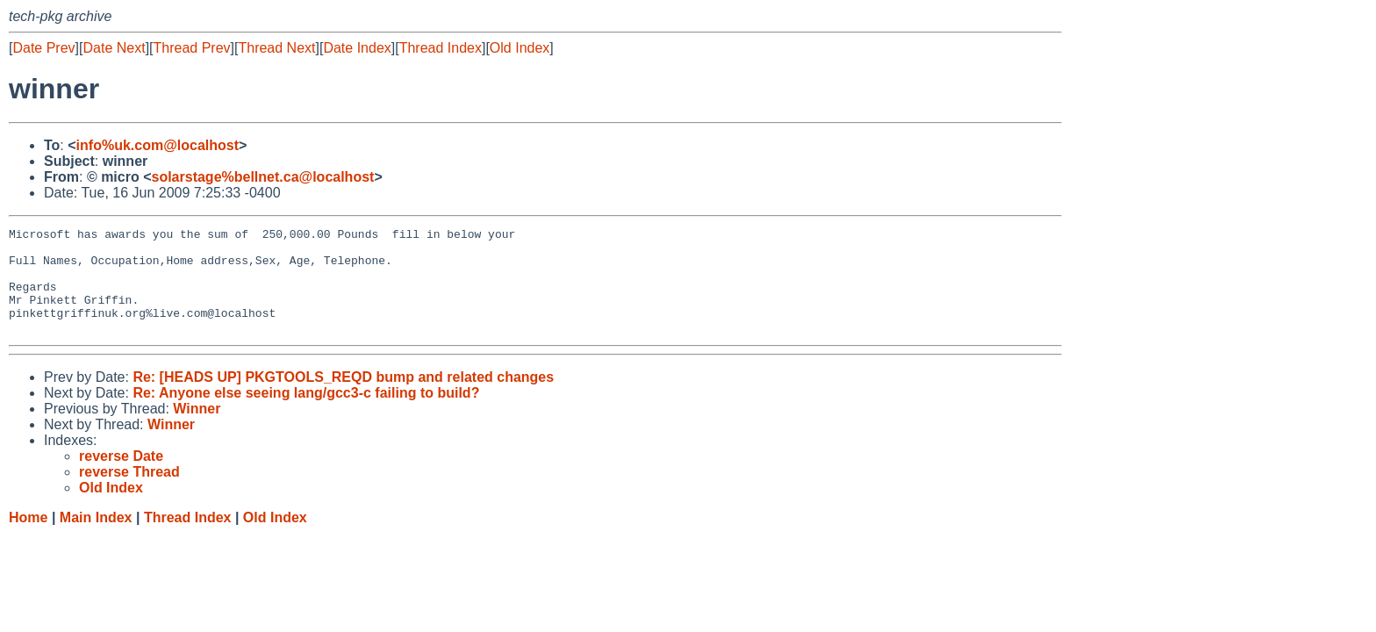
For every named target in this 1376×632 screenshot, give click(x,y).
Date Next (113, 47)
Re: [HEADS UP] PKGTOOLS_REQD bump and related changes (343, 398)
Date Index (357, 47)
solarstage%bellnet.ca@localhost (262, 176)
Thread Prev (192, 47)
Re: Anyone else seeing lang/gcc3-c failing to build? (306, 413)
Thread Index (440, 47)
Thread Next (276, 47)
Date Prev (43, 47)
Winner (196, 429)
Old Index (519, 47)
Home (28, 538)
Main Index (96, 538)
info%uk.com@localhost (157, 145)
